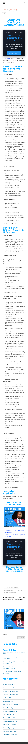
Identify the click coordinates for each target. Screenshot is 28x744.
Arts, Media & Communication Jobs (11, 704)
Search (5, 635)
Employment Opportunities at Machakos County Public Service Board (13, 667)
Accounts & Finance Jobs (9, 684)
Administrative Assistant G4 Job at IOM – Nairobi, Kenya (13, 657)
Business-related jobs (9, 590)
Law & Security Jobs (8, 701)
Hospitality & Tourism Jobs (9, 731)
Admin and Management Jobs (10, 711)
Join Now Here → (14, 53)
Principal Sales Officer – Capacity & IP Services (15, 535)
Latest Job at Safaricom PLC (20, 598)
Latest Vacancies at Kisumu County (8, 598)
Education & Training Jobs (9, 718)
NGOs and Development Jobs (10, 721)
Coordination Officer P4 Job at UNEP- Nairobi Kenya (14, 652)
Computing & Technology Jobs (10, 694)
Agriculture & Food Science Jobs (10, 691)
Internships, (7, 58)
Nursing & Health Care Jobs (9, 724)
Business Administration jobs (11, 587)
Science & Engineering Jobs (9, 728)
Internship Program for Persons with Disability (14, 531)
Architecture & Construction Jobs (11, 698)
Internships (19, 590)
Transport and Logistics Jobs (10, 734)
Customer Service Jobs (8, 714)
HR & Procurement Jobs (9, 687)
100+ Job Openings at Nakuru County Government (12, 672)
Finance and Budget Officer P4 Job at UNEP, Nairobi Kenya (13, 662)
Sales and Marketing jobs (10, 592)
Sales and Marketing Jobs (9, 708)
